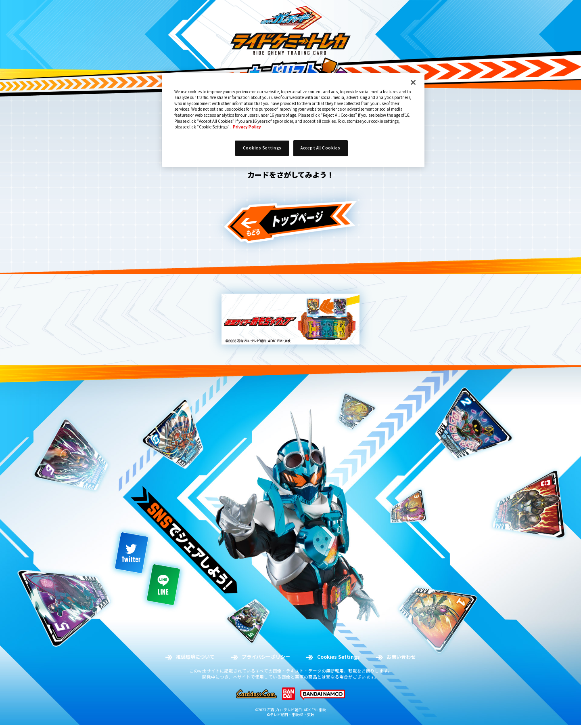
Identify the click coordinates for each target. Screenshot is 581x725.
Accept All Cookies (321, 148)
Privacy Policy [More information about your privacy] (247, 127)
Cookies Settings (262, 148)
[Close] (413, 82)
